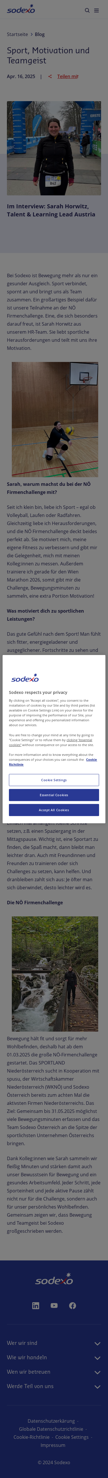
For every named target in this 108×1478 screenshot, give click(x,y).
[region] (54, 739)
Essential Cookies (54, 795)
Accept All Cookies (54, 810)
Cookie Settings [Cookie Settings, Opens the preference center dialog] (54, 780)
